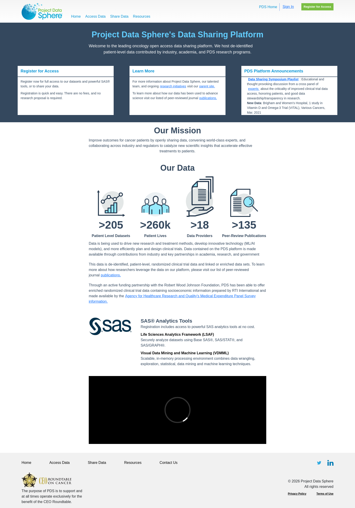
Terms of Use (325, 493)
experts (253, 89)
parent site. (207, 86)
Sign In (288, 7)
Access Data (95, 16)
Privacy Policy (297, 493)
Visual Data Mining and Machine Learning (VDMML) (185, 353)
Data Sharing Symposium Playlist (273, 79)
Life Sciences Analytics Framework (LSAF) (177, 334)
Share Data (119, 16)
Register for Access (317, 6)
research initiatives (173, 86)
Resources (141, 16)
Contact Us (169, 463)
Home (76, 16)
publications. (208, 98)
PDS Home (268, 7)
